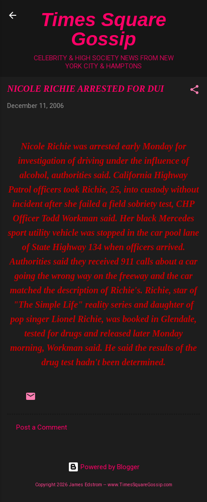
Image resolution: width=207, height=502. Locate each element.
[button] (194, 91)
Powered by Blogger (104, 467)
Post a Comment (41, 427)
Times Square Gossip (103, 29)
